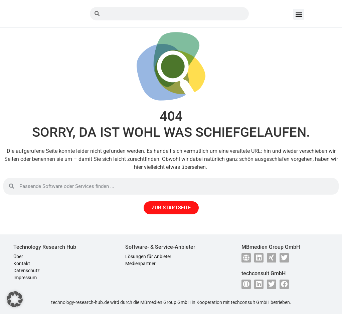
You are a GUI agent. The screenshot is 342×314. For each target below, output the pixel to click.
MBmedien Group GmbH (165, 302)
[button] (298, 14)
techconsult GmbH (250, 302)
